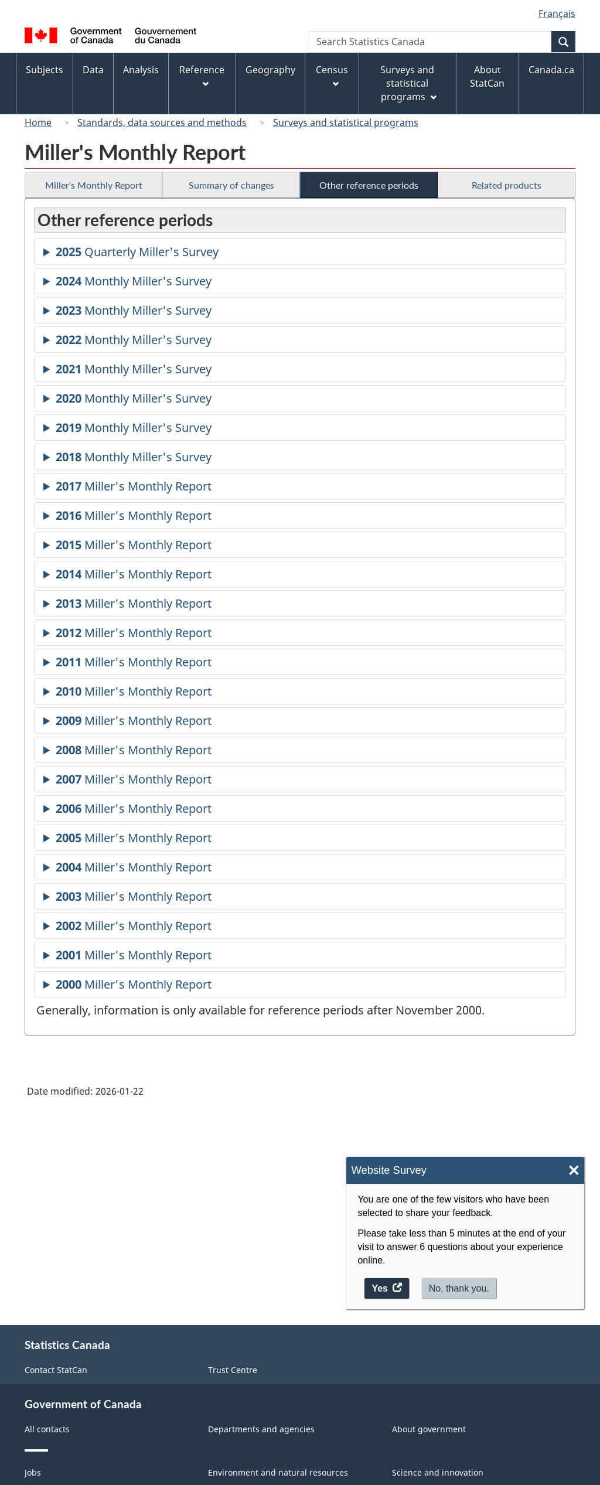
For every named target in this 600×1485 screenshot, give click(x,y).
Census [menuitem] (332, 75)
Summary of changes (231, 184)
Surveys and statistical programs (345, 122)
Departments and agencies (261, 1429)
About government (429, 1429)
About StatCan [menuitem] (487, 76)
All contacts (47, 1429)
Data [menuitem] (93, 69)
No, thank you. (459, 1288)
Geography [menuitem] (270, 69)
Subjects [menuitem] (44, 69)
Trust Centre (232, 1369)
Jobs (33, 1472)
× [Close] (573, 1171)
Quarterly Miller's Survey (137, 253)
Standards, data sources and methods (162, 122)
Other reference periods (368, 184)
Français (556, 13)
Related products (506, 184)
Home (38, 122)
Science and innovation (437, 1472)
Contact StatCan (56, 1369)
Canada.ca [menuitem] (551, 69)
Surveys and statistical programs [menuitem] (408, 83)
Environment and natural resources (278, 1472)
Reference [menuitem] (201, 75)
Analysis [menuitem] (141, 69)
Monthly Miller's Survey (134, 282)
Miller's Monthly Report (93, 184)
